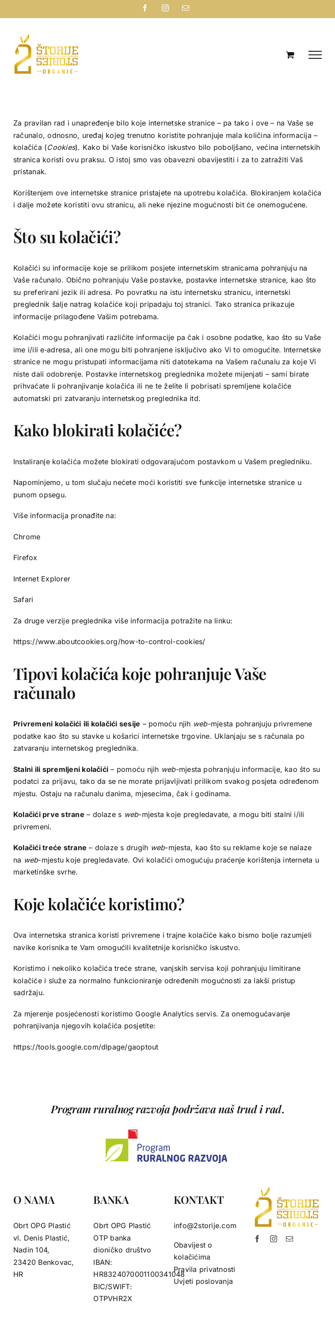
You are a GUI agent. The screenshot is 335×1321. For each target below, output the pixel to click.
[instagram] (273, 1238)
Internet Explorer (41, 578)
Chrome (26, 536)
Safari (23, 599)
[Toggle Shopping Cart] (290, 54)
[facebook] (257, 1238)
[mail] (289, 1238)
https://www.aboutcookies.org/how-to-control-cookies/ (109, 641)
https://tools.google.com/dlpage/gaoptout (86, 1046)
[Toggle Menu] (315, 55)
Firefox (25, 557)
